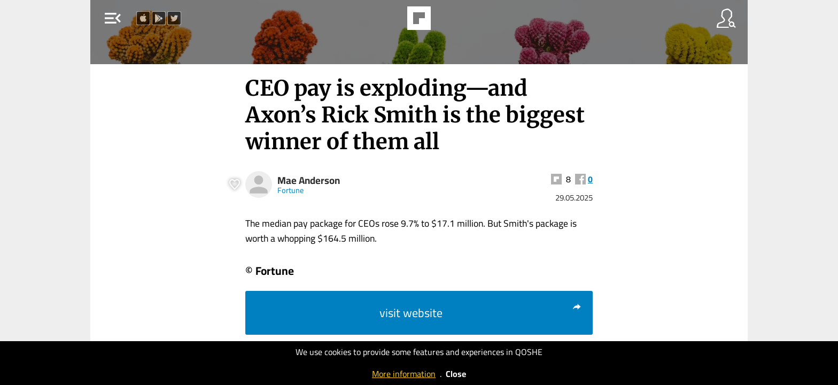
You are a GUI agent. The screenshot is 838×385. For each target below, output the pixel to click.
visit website (480, 313)
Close (456, 374)
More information (404, 374)
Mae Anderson (308, 180)
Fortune (290, 190)
